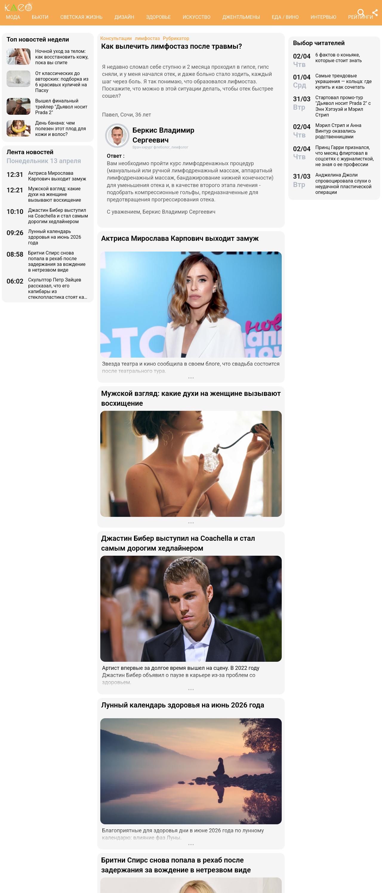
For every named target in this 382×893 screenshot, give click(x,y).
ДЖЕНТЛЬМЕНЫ (241, 17)
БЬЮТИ (40, 17)
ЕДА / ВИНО (285, 17)
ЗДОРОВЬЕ (158, 17)
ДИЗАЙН (124, 17)
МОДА (13, 17)
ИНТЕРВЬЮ (323, 17)
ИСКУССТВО (196, 17)
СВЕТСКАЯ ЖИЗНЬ (81, 17)
